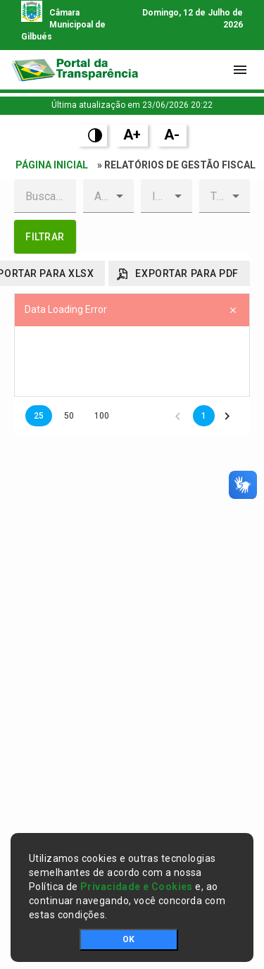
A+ (132, 134)
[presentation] (132, 361)
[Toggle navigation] (240, 69)
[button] (119, 196)
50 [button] (69, 416)
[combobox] (97, 196)
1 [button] (203, 416)
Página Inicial (51, 165)
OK (128, 939)
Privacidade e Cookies (136, 886)
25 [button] (39, 416)
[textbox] (45, 196)
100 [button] (101, 416)
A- (172, 134)
